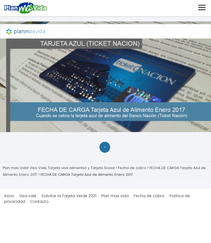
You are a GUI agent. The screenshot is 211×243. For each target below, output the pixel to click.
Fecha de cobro (149, 196)
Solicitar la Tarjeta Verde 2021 (68, 196)
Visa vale (27, 196)
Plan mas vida (115, 196)
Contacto (39, 201)
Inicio (9, 196)
